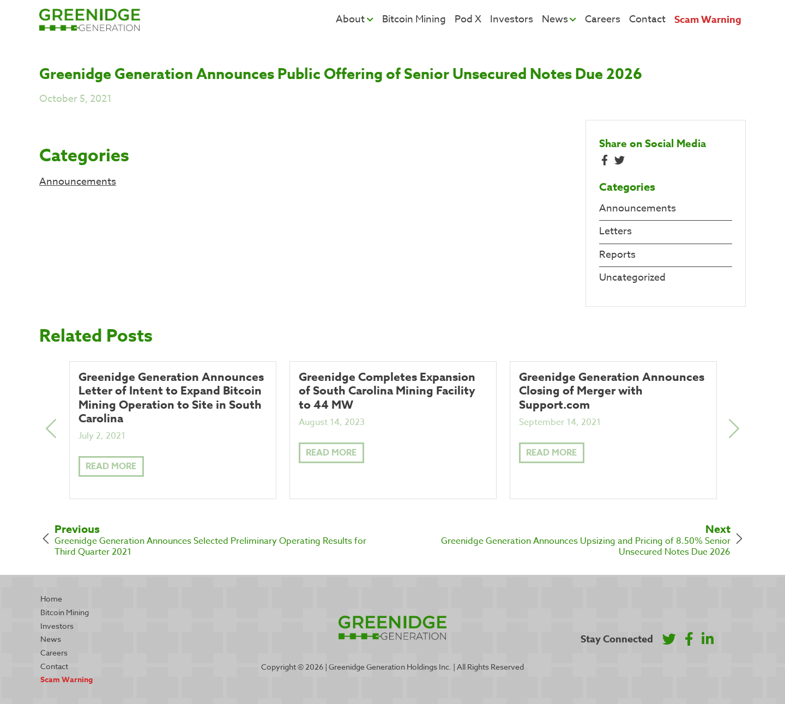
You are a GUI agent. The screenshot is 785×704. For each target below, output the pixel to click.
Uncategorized (632, 277)
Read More (111, 466)
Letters (615, 231)
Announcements (77, 181)
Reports (617, 254)
